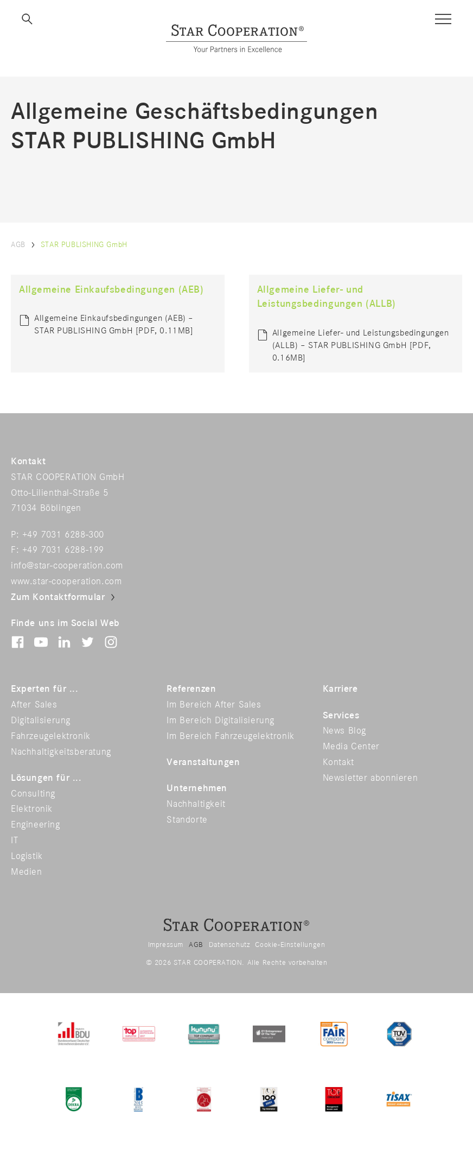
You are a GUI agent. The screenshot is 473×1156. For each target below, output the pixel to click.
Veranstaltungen (203, 762)
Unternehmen (197, 788)
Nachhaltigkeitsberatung (61, 752)
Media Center (351, 746)
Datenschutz (229, 945)
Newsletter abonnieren (370, 778)
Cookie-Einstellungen (290, 945)
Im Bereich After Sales (214, 705)
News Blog (344, 731)
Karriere (340, 689)
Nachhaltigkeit (196, 804)
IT (14, 840)
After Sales (34, 705)
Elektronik (32, 809)
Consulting (33, 794)
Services (341, 716)
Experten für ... (45, 689)
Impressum (165, 945)
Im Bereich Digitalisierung (220, 720)
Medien (26, 872)
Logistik (27, 856)
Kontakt (338, 762)
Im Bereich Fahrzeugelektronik (230, 736)
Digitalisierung (41, 720)
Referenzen (191, 689)
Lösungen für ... (46, 778)
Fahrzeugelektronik (51, 736)
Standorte (187, 820)
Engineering (35, 825)
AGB (18, 245)
